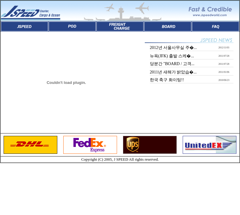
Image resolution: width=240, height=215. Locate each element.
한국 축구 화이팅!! (167, 80)
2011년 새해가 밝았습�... (173, 72)
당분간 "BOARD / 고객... (172, 64)
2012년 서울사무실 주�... (173, 47)
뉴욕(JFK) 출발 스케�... (172, 56)
